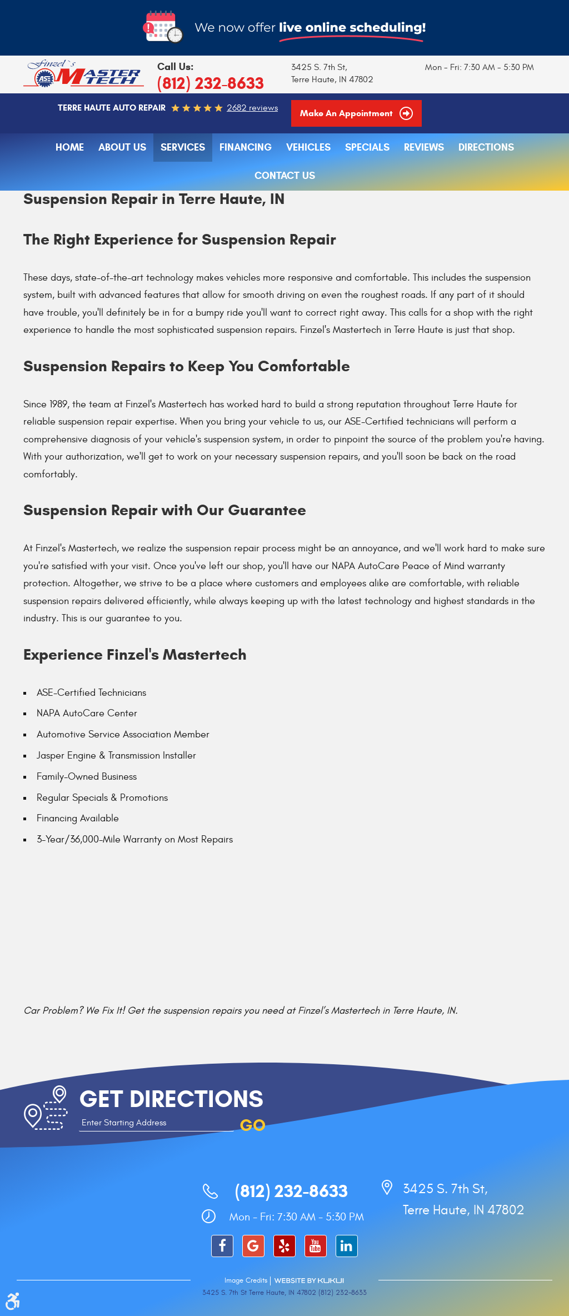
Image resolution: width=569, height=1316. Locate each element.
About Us (122, 147)
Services (183, 147)
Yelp (284, 1246)
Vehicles (308, 147)
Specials (367, 147)
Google (253, 1246)
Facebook (222, 1246)
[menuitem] (69, 147)
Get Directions (171, 1099)
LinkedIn (347, 1246)
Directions (486, 147)
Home (70, 147)
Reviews (424, 147)
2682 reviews (252, 108)
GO (252, 1125)
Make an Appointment (347, 113)
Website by (309, 1281)
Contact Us (284, 176)
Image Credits (245, 1280)
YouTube (316, 1246)
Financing (245, 147)
